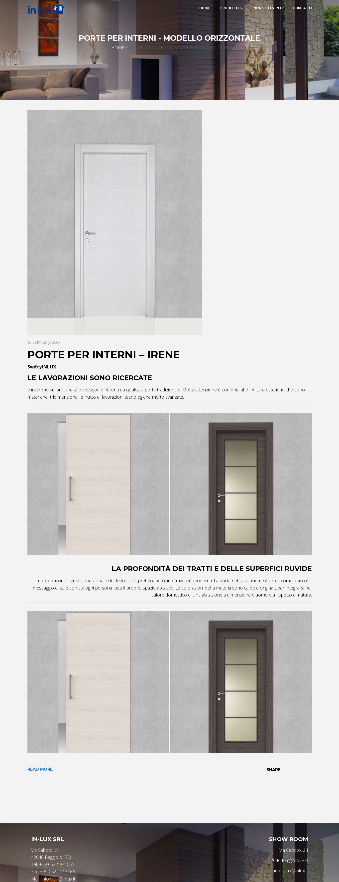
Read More (40, 769)
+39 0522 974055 (56, 864)
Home (118, 47)
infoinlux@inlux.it (58, 879)
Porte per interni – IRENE (103, 354)
